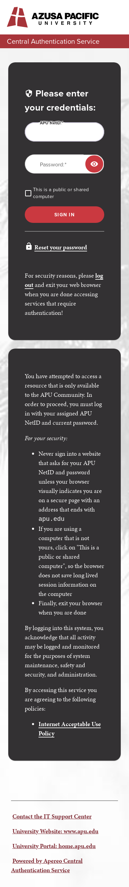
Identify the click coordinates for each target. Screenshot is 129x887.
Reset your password (60, 247)
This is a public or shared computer (61, 193)
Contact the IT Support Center (52, 815)
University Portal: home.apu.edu (54, 845)
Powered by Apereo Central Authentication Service (47, 865)
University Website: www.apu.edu (55, 830)
